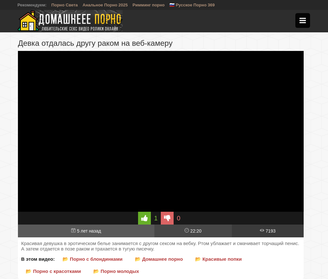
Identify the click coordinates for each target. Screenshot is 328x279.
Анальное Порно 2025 (105, 5)
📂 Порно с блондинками (92, 259)
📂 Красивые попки (218, 259)
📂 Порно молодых (116, 271)
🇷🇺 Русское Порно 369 (192, 5)
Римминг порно (149, 5)
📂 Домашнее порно (159, 259)
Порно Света (64, 5)
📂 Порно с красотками (53, 271)
